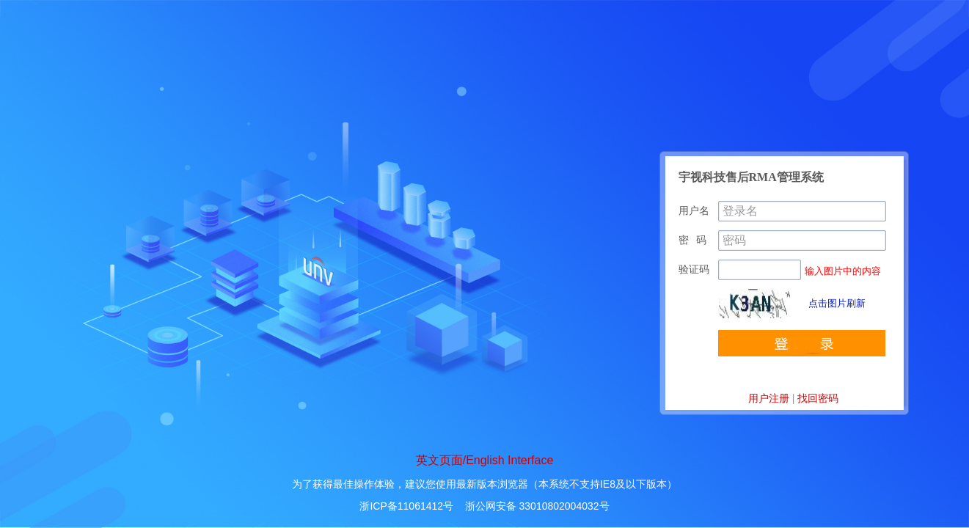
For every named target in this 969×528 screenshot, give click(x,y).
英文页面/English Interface (485, 460)
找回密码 (817, 398)
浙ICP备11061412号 (406, 506)
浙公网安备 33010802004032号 (537, 506)
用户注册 (768, 398)
